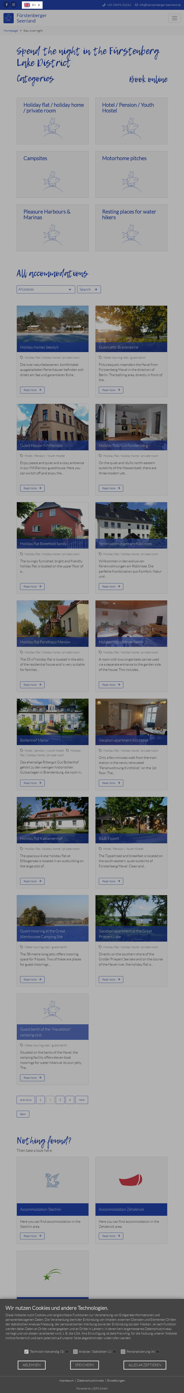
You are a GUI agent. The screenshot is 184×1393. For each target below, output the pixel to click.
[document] (92, 1325)
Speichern (84, 1365)
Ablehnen (32, 1365)
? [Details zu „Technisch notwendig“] (67, 1351)
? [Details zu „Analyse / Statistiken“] (114, 1351)
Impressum (66, 1380)
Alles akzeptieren (144, 1365)
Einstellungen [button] (116, 1380)
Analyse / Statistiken (93, 1351)
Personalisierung (138, 1351)
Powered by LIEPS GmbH (92, 1388)
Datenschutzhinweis (90, 1380)
